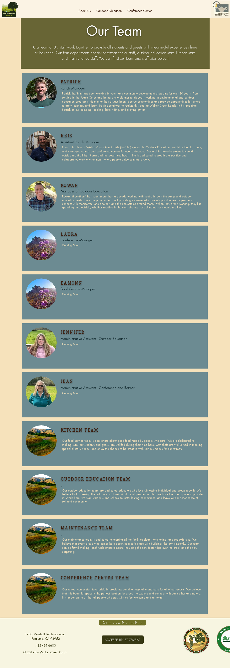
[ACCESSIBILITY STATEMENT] (123, 639)
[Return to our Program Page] (122, 622)
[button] (85, 11)
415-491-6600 (45, 646)
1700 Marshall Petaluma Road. (46, 634)
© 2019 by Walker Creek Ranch (45, 652)
